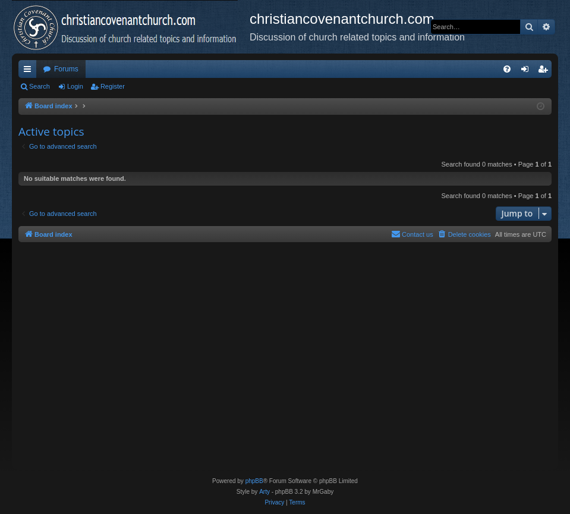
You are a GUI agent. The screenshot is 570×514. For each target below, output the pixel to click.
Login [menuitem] (527, 71)
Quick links (29, 71)
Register (112, 86)
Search (39, 86)
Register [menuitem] (545, 71)
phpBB (254, 481)
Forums (66, 69)
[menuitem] (507, 69)
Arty (264, 491)
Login (75, 86)
